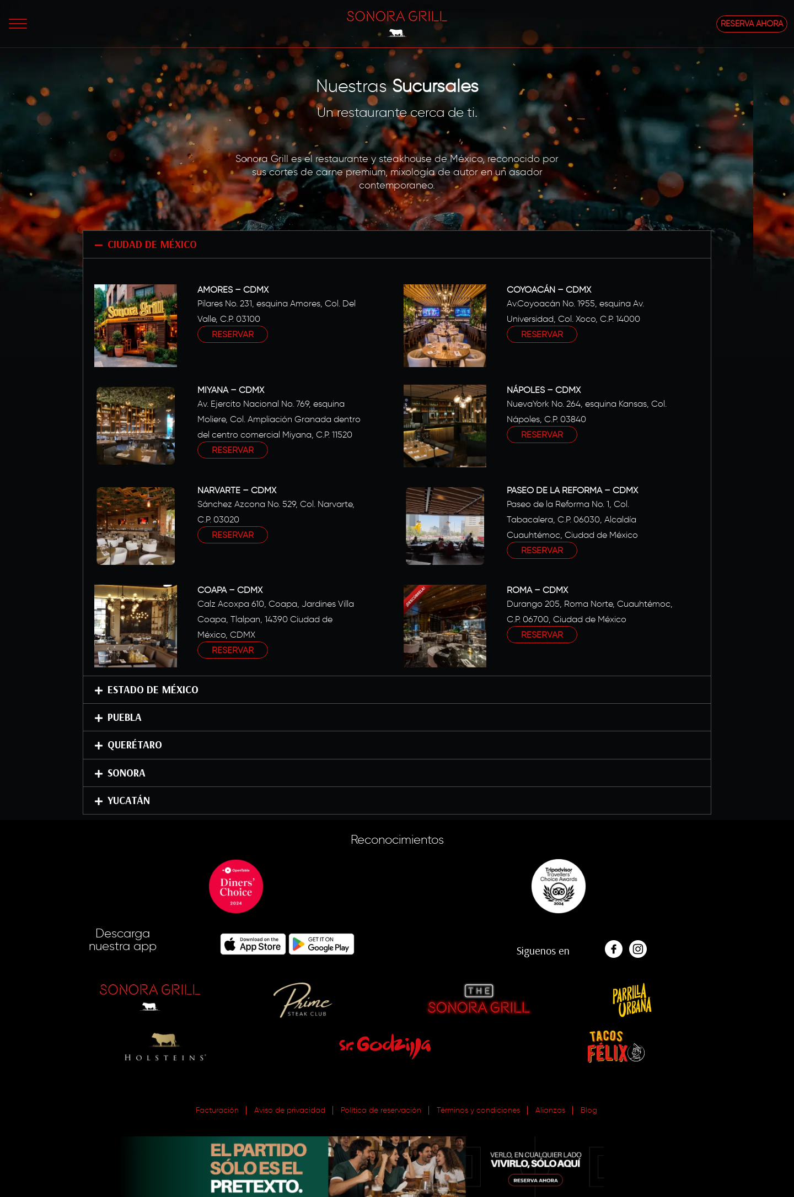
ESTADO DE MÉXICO (153, 689)
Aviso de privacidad (289, 1110)
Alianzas (550, 1110)
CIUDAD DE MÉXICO (152, 244)
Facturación (217, 1110)
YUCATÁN (129, 800)
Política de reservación (381, 1110)
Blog (589, 1110)
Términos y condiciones (478, 1110)
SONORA (127, 772)
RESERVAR (233, 334)
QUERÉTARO (135, 744)
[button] (397, 244)
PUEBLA (125, 717)
